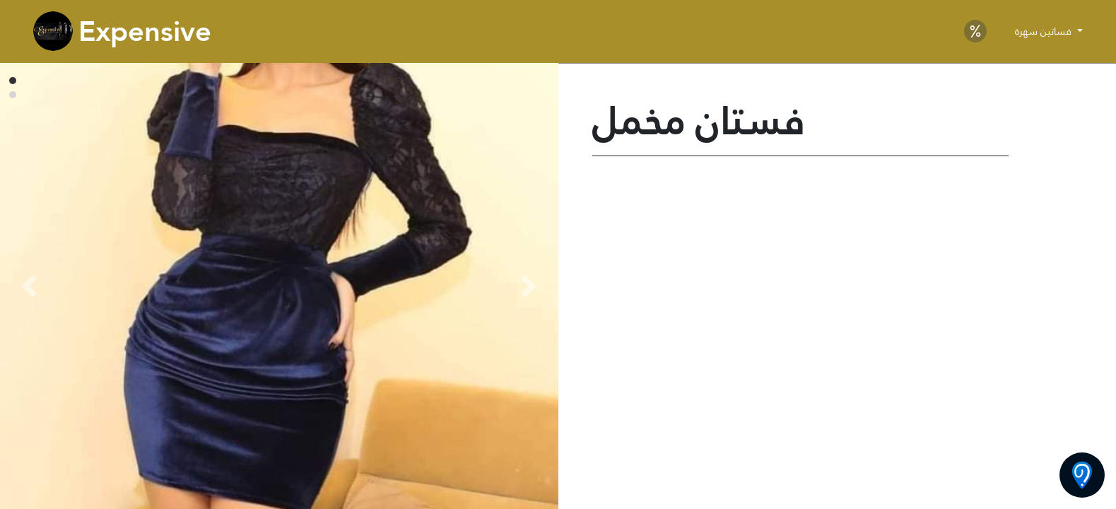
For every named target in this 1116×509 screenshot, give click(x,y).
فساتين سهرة (1044, 31)
